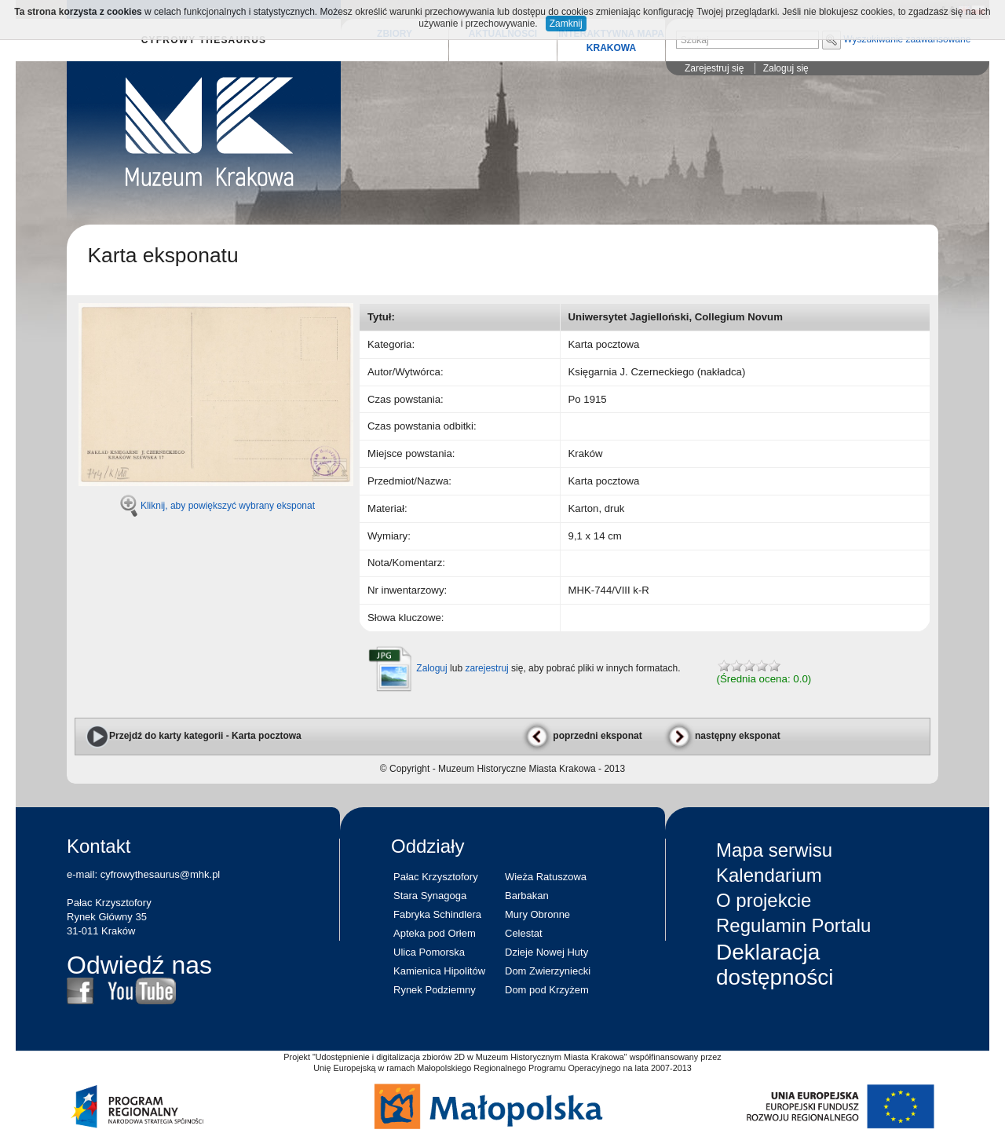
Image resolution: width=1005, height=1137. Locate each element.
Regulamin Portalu (793, 925)
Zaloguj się (786, 68)
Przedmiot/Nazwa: (409, 481)
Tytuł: (381, 317)
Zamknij (566, 23)
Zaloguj (431, 668)
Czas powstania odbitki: (422, 426)
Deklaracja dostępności (774, 964)
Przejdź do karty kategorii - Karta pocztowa (194, 735)
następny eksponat (721, 735)
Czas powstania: (405, 399)
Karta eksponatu (162, 255)
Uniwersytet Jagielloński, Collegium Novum (675, 317)
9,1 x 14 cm (595, 536)
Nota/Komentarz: (406, 562)
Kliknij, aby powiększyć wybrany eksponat (228, 505)
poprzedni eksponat (581, 735)
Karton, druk (596, 508)
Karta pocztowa (604, 344)
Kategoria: (391, 344)
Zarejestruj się (714, 68)
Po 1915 (587, 399)
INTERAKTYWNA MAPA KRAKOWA (611, 40)
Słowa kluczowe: (405, 617)
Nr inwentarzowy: (407, 590)
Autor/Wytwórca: (405, 372)
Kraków (585, 453)
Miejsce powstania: (411, 453)
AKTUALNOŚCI (503, 33)
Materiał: (387, 508)
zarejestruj (486, 668)
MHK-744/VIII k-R (608, 590)
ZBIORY (394, 33)
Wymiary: (389, 536)
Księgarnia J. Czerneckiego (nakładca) (657, 372)
